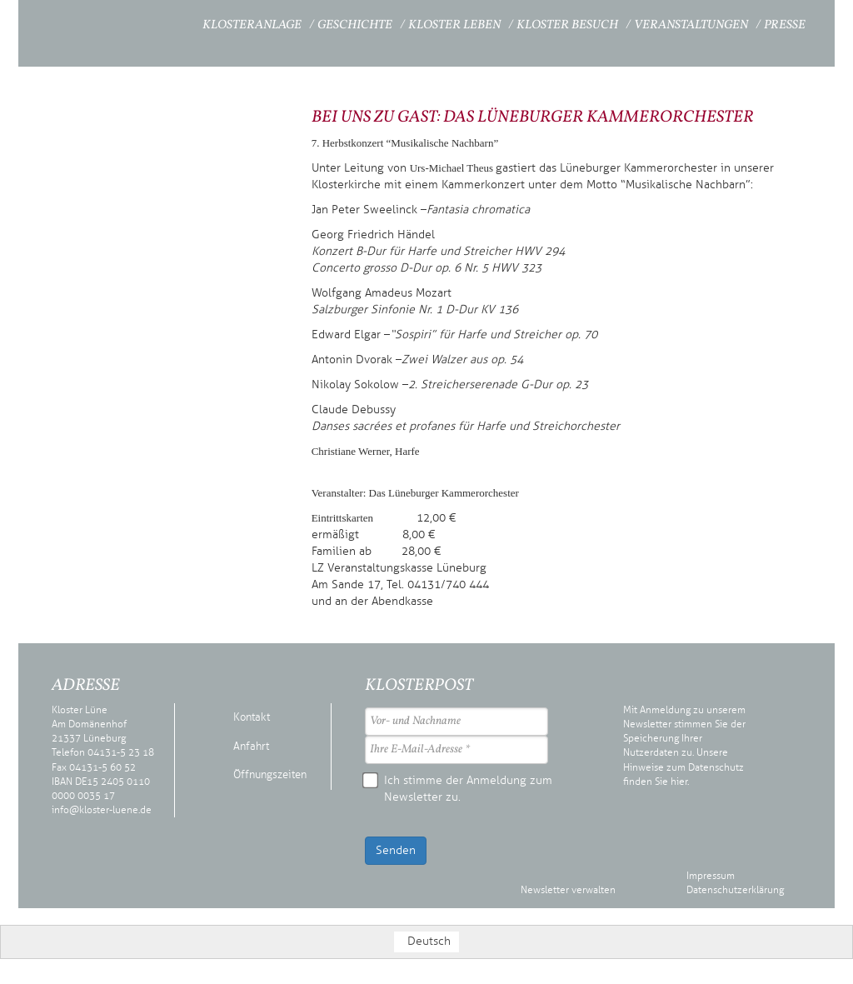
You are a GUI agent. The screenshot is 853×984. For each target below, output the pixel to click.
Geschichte (354, 25)
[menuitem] (426, 942)
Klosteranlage (252, 25)
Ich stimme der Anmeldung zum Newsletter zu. (458, 788)
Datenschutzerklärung (735, 890)
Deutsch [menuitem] (429, 941)
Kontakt (251, 717)
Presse (785, 25)
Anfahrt (251, 746)
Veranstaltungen (691, 25)
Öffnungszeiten (270, 775)
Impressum (710, 876)
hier (679, 781)
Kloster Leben (454, 25)
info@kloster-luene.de (102, 810)
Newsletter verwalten (568, 890)
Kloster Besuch (567, 25)
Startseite (156, 23)
